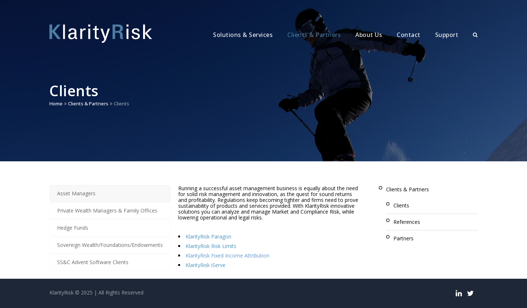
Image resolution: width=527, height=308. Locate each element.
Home (56, 103)
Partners (403, 238)
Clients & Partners (314, 35)
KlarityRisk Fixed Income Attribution (227, 255)
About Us (368, 35)
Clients (401, 205)
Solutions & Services (243, 35)
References (406, 221)
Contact (409, 35)
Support (447, 35)
